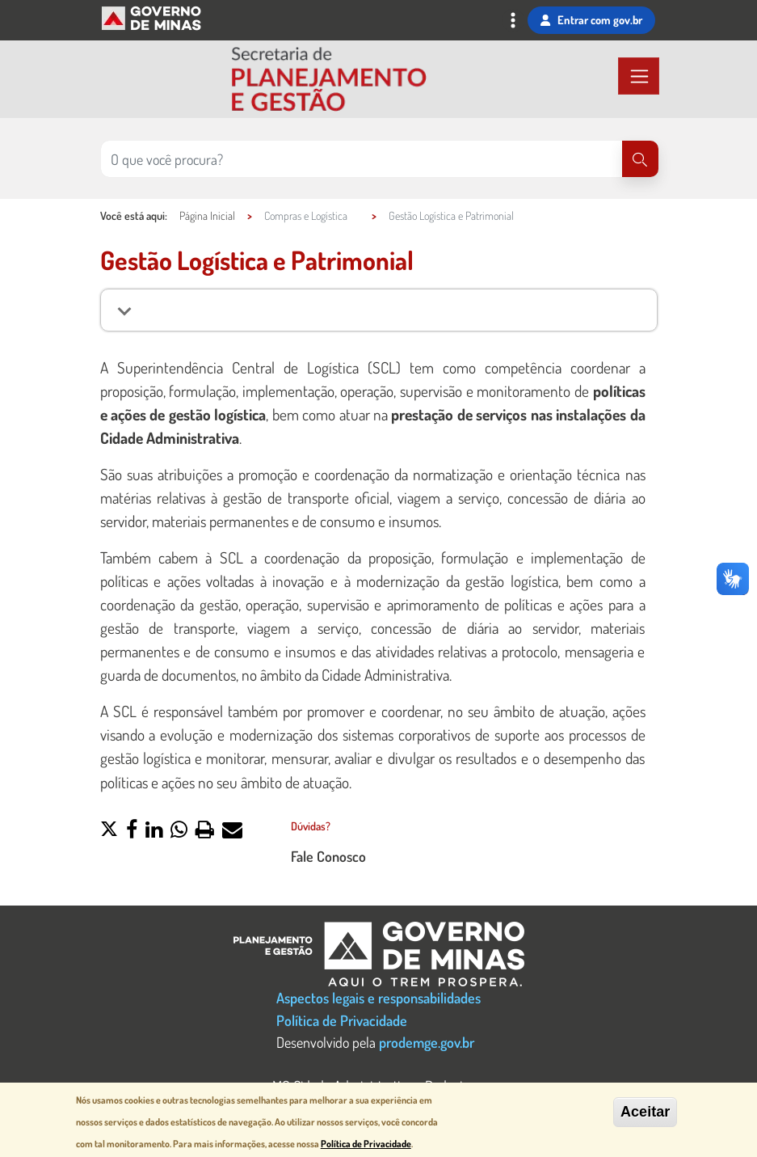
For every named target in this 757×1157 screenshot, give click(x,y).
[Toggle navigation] (513, 21)
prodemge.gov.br (426, 1041)
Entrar (590, 20)
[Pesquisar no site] (361, 159)
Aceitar (645, 1112)
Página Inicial (207, 215)
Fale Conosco (328, 856)
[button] (109, 831)
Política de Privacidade (341, 1020)
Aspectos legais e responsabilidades (378, 997)
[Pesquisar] (640, 159)
